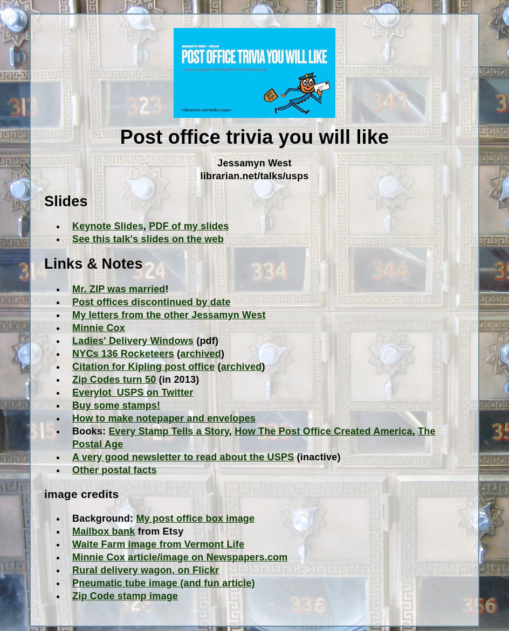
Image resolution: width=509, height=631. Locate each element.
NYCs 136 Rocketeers (123, 353)
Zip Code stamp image (125, 596)
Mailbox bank (103, 531)
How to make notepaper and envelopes (164, 418)
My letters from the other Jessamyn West (169, 315)
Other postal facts (114, 470)
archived (200, 353)
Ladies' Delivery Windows (133, 340)
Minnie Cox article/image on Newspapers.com (180, 557)
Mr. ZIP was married (119, 289)
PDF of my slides (189, 226)
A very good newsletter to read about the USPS (183, 457)
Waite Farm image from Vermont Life (158, 544)
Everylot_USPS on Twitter (133, 392)
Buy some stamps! (116, 405)
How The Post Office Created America (323, 431)
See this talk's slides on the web (148, 239)
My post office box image (195, 518)
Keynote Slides (107, 226)
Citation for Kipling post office (143, 366)
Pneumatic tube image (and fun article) (163, 583)
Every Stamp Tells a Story (168, 431)
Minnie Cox (98, 327)
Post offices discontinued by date (151, 302)
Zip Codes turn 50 (114, 379)
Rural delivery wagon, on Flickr (145, 570)
